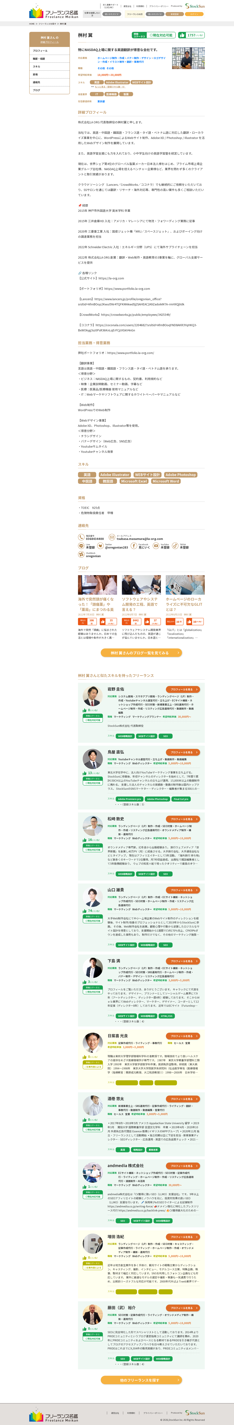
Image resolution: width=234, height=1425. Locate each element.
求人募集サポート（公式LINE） (110, 6)
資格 (35, 74)
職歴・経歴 (39, 58)
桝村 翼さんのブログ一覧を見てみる (140, 652)
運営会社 (127, 6)
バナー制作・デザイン (139, 58)
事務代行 (139, 61)
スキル (36, 66)
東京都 (101, 101)
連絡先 (36, 82)
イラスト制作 (117, 61)
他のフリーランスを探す (139, 1380)
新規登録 (175, 14)
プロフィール (40, 50)
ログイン (194, 14)
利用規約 (140, 6)
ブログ (36, 90)
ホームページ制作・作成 (111, 58)
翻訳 (129, 61)
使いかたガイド (112, 14)
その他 (101, 68)
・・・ (108, 86)
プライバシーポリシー (159, 6)
